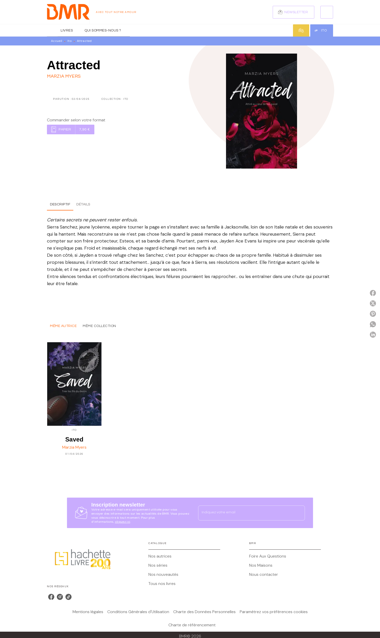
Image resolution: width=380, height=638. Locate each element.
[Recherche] (326, 12)
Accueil (56, 41)
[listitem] (51, 597)
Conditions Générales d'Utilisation (138, 611)
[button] (293, 12)
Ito (69, 41)
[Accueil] (68, 12)
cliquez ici (122, 522)
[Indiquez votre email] (245, 512)
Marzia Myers (64, 76)
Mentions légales (88, 611)
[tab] (52, 30)
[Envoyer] (299, 513)
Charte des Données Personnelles (204, 611)
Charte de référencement (192, 625)
